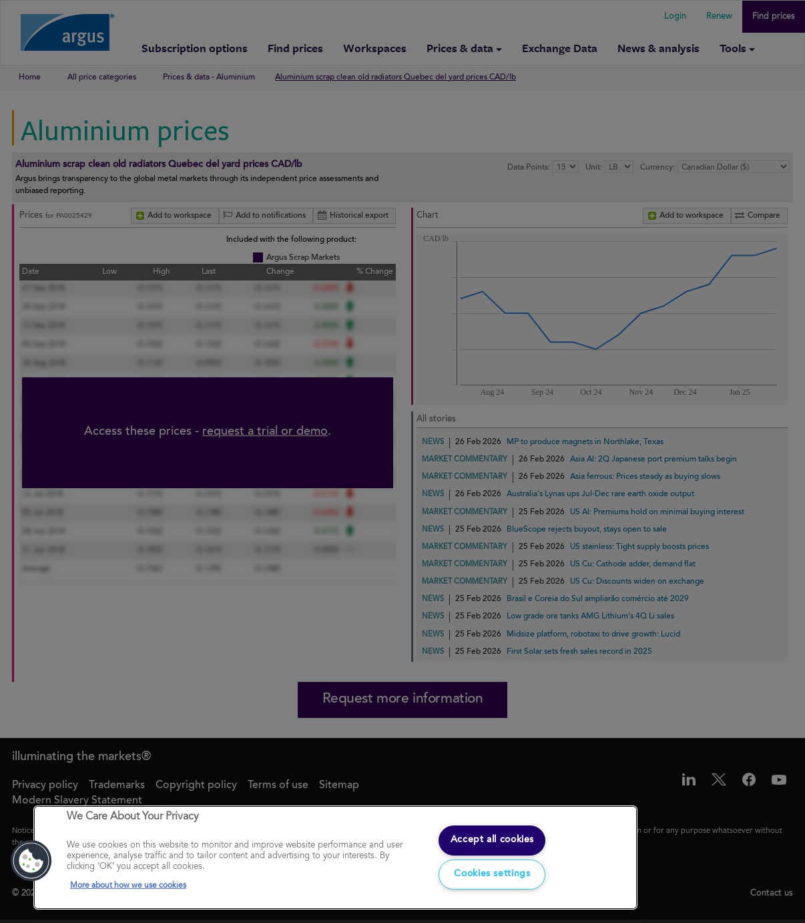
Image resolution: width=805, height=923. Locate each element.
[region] (335, 856)
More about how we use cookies (128, 884)
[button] (31, 859)
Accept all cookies (492, 837)
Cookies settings (492, 873)
